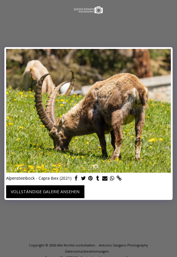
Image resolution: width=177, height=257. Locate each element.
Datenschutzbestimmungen (87, 251)
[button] (6, 10)
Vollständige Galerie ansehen (45, 191)
